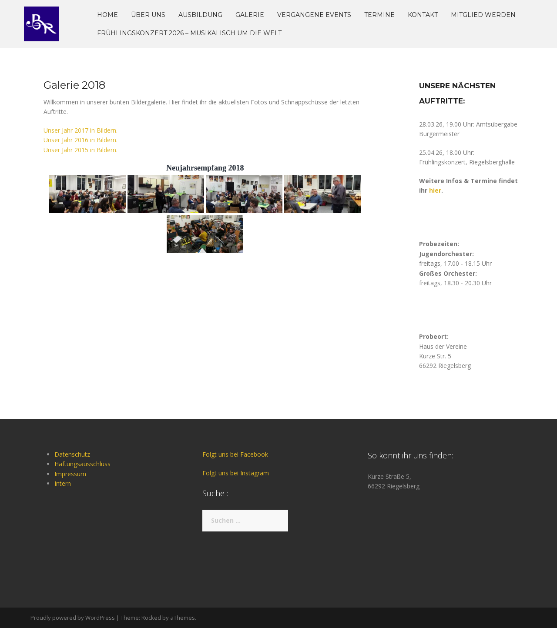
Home (107, 15)
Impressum (70, 474)
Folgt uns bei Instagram (235, 473)
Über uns (148, 15)
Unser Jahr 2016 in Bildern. (80, 140)
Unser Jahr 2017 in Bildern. (80, 130)
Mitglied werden (483, 15)
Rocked (151, 617)
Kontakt (423, 15)
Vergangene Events (314, 15)
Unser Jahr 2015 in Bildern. (80, 150)
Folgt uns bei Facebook (235, 454)
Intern (62, 483)
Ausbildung (200, 15)
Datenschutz (72, 454)
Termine (379, 15)
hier (435, 190)
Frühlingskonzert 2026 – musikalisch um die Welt (189, 33)
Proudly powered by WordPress (72, 617)
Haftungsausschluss (82, 464)
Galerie (249, 15)
